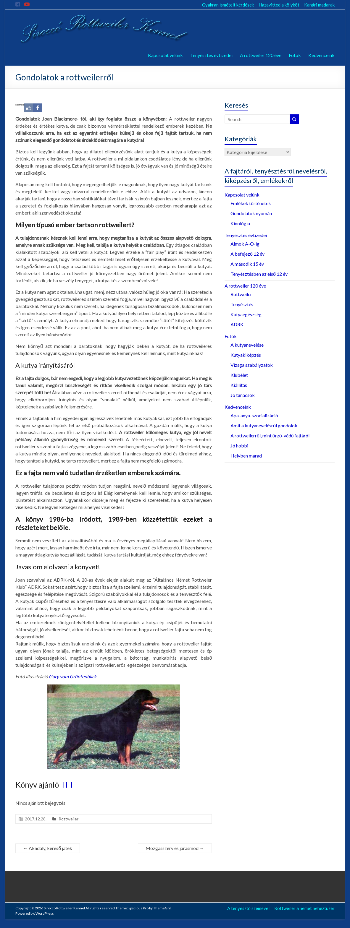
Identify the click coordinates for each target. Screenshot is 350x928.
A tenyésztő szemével (248, 908)
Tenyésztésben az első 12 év (259, 274)
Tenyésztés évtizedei (211, 55)
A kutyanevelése (247, 345)
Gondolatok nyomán (251, 213)
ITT (68, 784)
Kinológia (240, 223)
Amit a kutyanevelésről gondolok (263, 425)
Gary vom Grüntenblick (72, 676)
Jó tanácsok (242, 395)
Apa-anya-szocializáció (254, 415)
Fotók (295, 55)
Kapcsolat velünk (165, 55)
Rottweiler (68, 818)
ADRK (236, 324)
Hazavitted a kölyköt (279, 4)
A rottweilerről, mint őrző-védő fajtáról (270, 435)
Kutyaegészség (246, 314)
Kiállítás (238, 385)
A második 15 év (247, 264)
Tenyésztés (241, 304)
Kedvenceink (321, 55)
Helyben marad (246, 455)
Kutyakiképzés (245, 355)
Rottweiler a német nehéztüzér (304, 908)
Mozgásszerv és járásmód (175, 848)
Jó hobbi (239, 445)
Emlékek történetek (250, 203)
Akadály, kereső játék (47, 848)
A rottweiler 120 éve (260, 55)
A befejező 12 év (247, 254)
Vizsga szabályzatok (251, 365)
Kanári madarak (319, 4)
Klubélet (239, 375)
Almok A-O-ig (244, 243)
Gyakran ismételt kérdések (228, 4)
